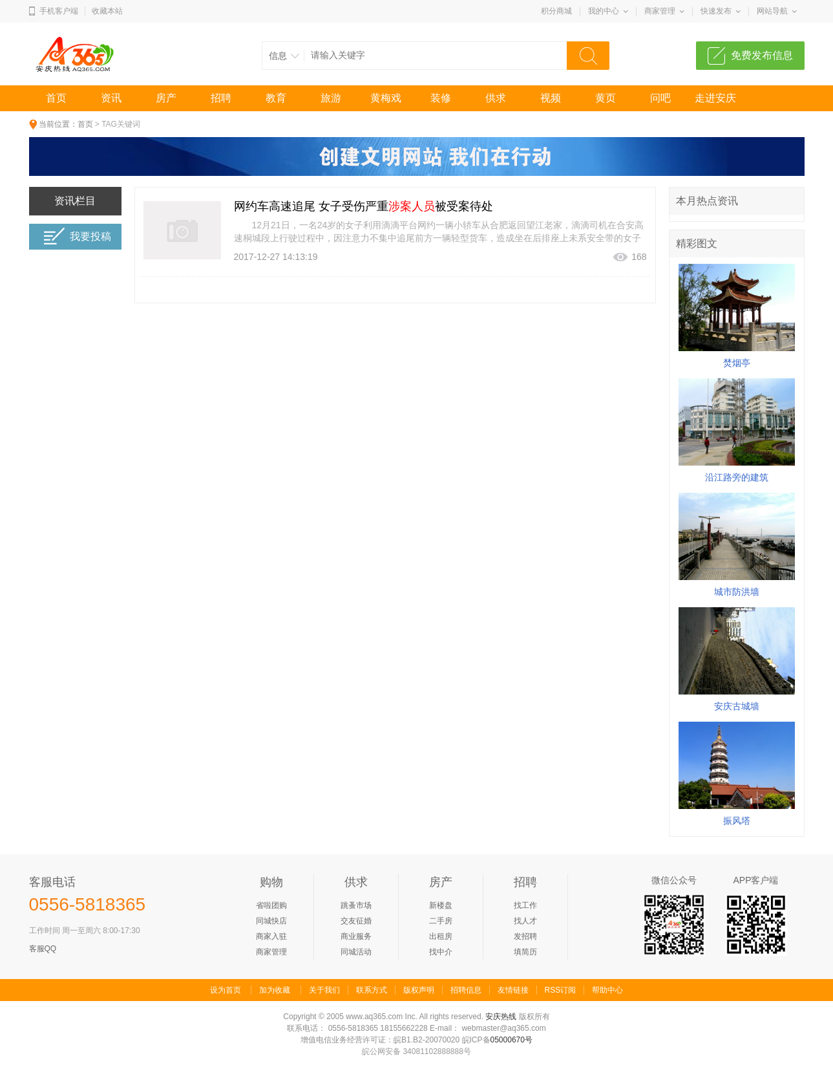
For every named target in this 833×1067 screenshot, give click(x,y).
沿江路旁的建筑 (736, 477)
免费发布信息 (762, 55)
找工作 (525, 905)
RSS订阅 (560, 990)
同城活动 (356, 951)
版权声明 (418, 990)
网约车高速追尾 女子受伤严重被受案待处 (363, 206)
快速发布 (716, 11)
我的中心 (603, 11)
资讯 (111, 97)
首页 (56, 97)
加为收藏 (274, 990)
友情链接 (513, 990)
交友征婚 (356, 920)
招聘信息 (465, 990)
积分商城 (556, 11)
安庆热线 (500, 1016)
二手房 (440, 920)
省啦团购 (271, 905)
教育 (276, 97)
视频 (550, 97)
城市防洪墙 (736, 592)
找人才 (525, 920)
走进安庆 (715, 97)
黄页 (605, 97)
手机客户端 (58, 11)
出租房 (440, 936)
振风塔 (736, 820)
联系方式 (371, 990)
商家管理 (659, 11)
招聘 (221, 97)
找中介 (440, 951)
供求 (495, 97)
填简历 (525, 951)
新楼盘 (440, 905)
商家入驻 (271, 936)
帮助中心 (607, 990)
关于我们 (324, 990)
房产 (166, 97)
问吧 (660, 97)
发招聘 (525, 936)
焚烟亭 (736, 363)
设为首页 (225, 990)
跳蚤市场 (356, 905)
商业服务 (356, 936)
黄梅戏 (385, 97)
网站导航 (772, 11)
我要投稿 (77, 236)
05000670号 (511, 1039)
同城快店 (271, 920)
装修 (440, 97)
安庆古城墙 (736, 706)
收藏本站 (107, 11)
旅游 (331, 97)
